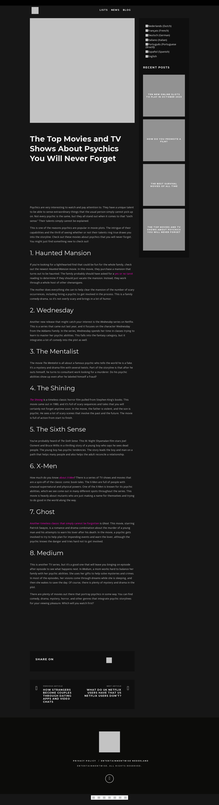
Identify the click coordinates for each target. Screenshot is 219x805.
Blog (127, 10)
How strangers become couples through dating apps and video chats (57, 695)
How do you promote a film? (164, 140)
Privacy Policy (84, 761)
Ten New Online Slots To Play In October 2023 (164, 95)
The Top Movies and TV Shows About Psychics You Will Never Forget (164, 229)
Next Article (114, 686)
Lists (104, 10)
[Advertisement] (82, 183)
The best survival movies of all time (164, 184)
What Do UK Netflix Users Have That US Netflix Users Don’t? (103, 692)
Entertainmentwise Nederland (125, 761)
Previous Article (53, 686)
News (115, 10)
